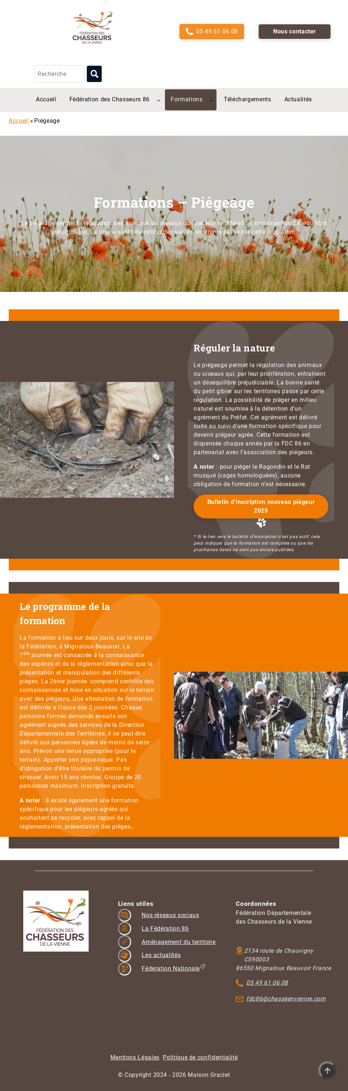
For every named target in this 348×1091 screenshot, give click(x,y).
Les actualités (161, 955)
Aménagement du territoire (178, 942)
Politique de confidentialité (200, 1057)
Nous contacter (294, 31)
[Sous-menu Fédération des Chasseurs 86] (159, 100)
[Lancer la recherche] (94, 74)
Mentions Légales (134, 1057)
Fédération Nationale (171, 968)
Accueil (19, 120)
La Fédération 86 (165, 928)
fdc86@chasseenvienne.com (285, 998)
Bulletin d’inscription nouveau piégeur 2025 (261, 506)
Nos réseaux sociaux (170, 915)
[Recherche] (59, 74)
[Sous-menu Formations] (212, 100)
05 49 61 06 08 (217, 31)
